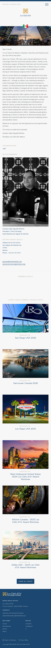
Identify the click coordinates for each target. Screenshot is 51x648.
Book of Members (10, 640)
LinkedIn (29, 623)
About (5, 629)
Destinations (7, 626)
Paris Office (24, 640)
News (4, 631)
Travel (5, 623)
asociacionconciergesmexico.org (14, 264)
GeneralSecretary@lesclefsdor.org (14, 615)
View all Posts (25, 581)
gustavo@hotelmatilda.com (12, 261)
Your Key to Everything (11, 4)
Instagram (29, 626)
